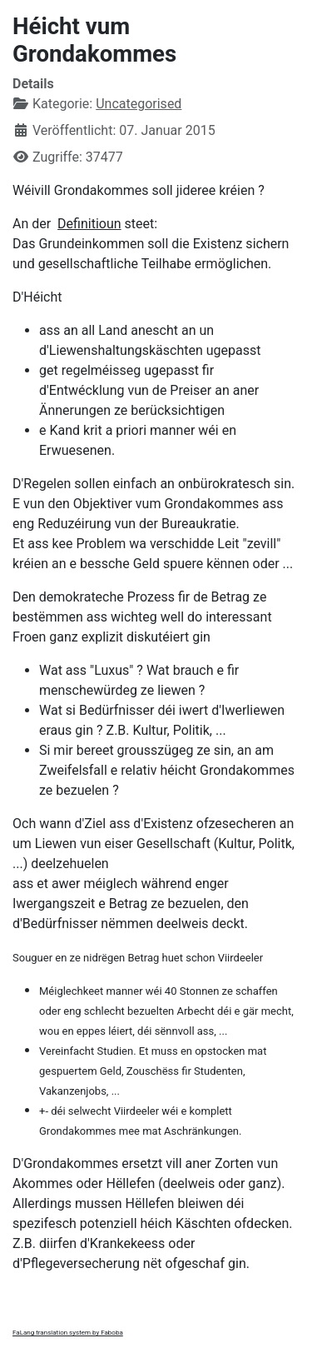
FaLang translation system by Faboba (67, 1332)
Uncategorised (138, 104)
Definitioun (89, 224)
